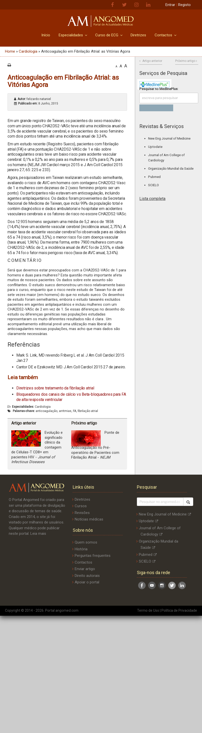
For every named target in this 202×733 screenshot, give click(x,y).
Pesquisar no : (158, 89)
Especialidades (73, 35)
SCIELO (153, 185)
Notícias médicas (89, 519)
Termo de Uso (148, 610)
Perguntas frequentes (93, 555)
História (81, 549)
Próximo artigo (185, 61)
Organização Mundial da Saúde (170, 168)
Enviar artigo (85, 569)
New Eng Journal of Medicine (169, 138)
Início (45, 35)
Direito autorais (87, 575)
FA (74, 411)
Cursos (81, 506)
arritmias (65, 411)
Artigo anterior (152, 61)
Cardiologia (28, 51)
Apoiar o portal (87, 582)
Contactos (166, 35)
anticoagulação (46, 411)
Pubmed (154, 177)
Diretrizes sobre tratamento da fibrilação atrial (55, 388)
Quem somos (86, 542)
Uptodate (155, 147)
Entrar (170, 5)
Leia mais (38, 533)
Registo (184, 5)
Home (10, 51)
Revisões (82, 512)
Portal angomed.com (61, 610)
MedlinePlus (168, 89)
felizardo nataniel (34, 99)
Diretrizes (138, 35)
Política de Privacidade (179, 610)
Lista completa (152, 198)
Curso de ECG (109, 35)
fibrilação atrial (88, 411)
